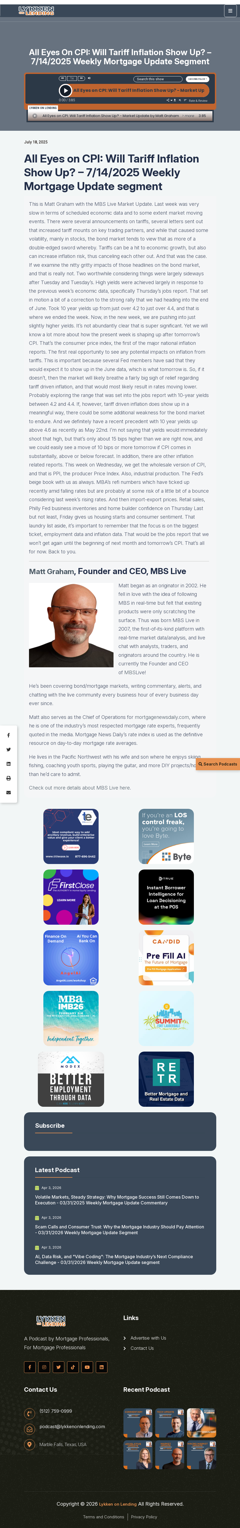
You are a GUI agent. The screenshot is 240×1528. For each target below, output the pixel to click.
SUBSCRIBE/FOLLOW (196, 79)
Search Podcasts (218, 764)
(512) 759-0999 (57, 1410)
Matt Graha (51, 571)
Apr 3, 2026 (49, 1187)
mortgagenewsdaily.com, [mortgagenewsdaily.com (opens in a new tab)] (162, 717)
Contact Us (139, 1350)
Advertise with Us (146, 1338)
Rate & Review (198, 101)
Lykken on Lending (117, 1504)
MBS (130, 672)
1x (72, 78)
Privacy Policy (150, 1516)
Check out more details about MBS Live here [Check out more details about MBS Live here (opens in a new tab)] (79, 788)
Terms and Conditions (98, 1516)
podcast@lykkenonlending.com (75, 1427)
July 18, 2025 (36, 142)
